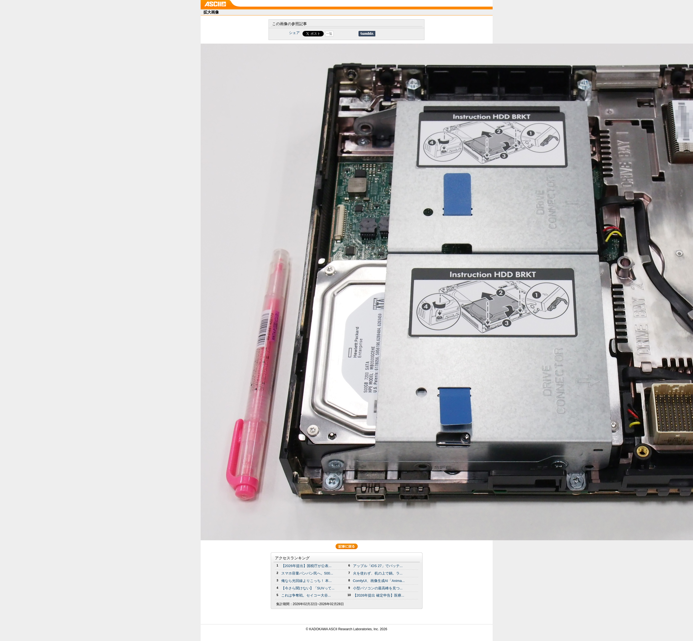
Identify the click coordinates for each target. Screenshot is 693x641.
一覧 (329, 33)
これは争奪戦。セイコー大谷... (306, 595)
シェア (294, 33)
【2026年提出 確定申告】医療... (378, 595)
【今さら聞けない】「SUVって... (307, 588)
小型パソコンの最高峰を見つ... (378, 588)
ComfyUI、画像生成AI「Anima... (379, 581)
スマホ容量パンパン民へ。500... (307, 573)
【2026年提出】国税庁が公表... (306, 566)
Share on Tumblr (367, 33)
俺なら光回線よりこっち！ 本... (306, 581)
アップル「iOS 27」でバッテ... (378, 566)
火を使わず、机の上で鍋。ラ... (378, 573)
